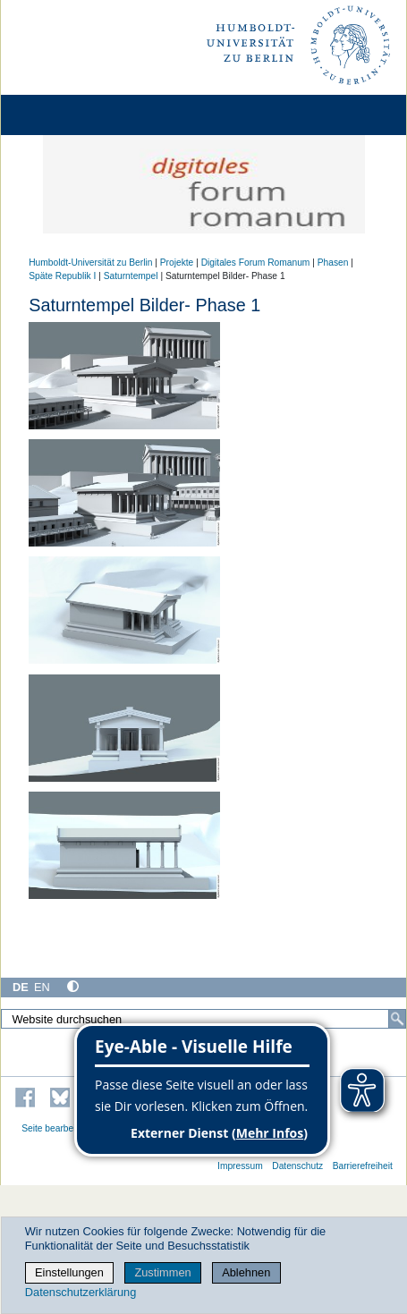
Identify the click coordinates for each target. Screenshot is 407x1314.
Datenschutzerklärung (80, 1292)
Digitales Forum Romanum (255, 262)
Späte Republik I (62, 276)
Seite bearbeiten (55, 1128)
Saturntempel (131, 276)
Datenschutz (297, 1166)
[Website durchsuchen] (203, 1019)
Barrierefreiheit (363, 1166)
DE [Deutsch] (21, 987)
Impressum (240, 1166)
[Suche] (397, 1019)
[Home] (64, 115)
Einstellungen (69, 1272)
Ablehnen (246, 1272)
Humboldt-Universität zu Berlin (90, 262)
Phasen (333, 262)
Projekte (177, 262)
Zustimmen (162, 1272)
